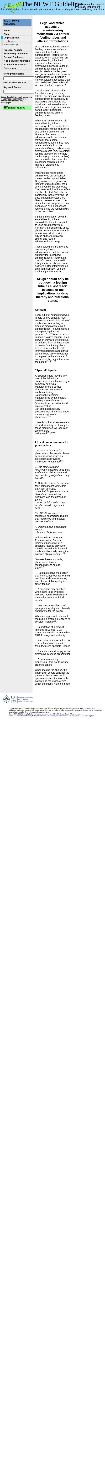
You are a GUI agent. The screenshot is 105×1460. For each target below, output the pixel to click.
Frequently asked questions (58, 716)
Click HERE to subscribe (12, 22)
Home (7, 30)
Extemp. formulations (15, 64)
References (10, 68)
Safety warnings (11, 44)
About (7, 34)
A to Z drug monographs (17, 61)
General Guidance (13, 57)
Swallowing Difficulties (16, 53)
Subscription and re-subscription (82, 716)
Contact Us (42, 716)
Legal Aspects (11, 37)
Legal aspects (10, 41)
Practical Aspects (13, 50)
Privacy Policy (31, 716)
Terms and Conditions (17, 716)
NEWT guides (14, 107)
